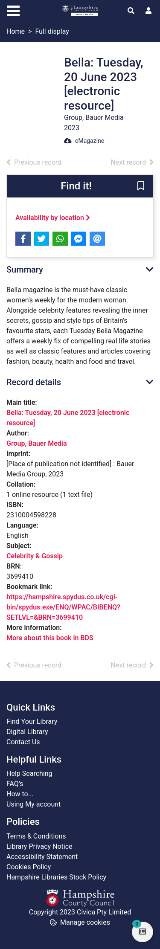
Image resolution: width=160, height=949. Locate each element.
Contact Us (23, 742)
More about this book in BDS (49, 638)
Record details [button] (33, 382)
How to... (19, 794)
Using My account (33, 804)
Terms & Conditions (36, 836)
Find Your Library (31, 721)
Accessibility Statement (42, 857)
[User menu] (148, 11)
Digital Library (27, 732)
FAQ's (14, 784)
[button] (141, 186)
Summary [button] (24, 269)
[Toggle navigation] (13, 9)
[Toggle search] (131, 11)
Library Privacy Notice (39, 846)
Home (15, 31)
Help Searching (29, 773)
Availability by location (52, 218)
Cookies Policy (28, 867)
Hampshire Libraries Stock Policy (56, 877)
